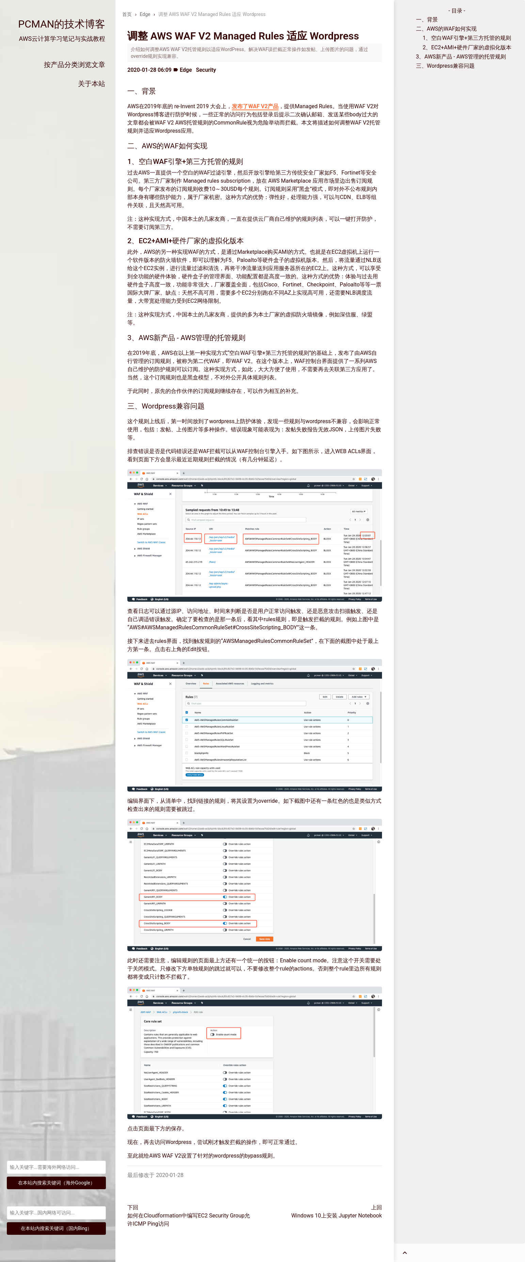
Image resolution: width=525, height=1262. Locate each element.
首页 (127, 14)
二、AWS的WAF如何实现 (446, 29)
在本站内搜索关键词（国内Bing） (56, 1228)
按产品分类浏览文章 (74, 65)
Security (206, 70)
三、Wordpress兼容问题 (445, 66)
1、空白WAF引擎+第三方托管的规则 (467, 38)
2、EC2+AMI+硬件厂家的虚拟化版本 (467, 47)
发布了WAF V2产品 (255, 106)
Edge (145, 14)
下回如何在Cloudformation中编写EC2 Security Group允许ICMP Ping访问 (188, 1215)
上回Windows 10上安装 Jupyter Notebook (336, 1211)
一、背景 (427, 19)
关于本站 (91, 84)
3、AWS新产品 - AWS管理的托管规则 (461, 56)
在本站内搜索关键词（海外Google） (56, 1182)
